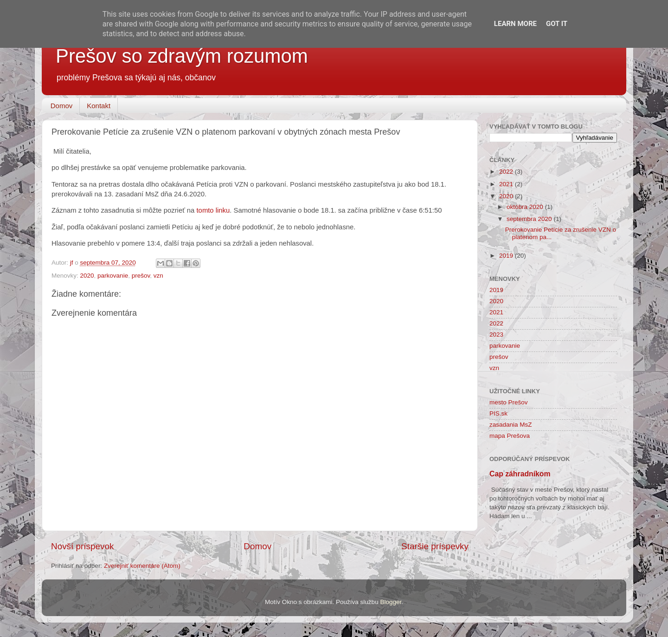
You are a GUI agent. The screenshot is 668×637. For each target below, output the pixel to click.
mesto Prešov (508, 402)
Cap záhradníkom (520, 474)
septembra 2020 (530, 218)
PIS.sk (498, 413)
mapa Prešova (509, 435)
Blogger (390, 601)
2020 (87, 275)
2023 (496, 334)
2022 (507, 171)
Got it (556, 24)
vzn (158, 275)
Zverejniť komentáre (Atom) (142, 565)
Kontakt (98, 106)
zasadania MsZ (510, 424)
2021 (507, 184)
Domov (62, 106)
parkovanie (112, 275)
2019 (507, 255)
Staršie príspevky (435, 546)
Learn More (515, 24)
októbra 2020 (526, 206)
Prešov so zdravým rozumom (182, 56)
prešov (141, 275)
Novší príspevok (82, 546)
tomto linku (213, 210)
